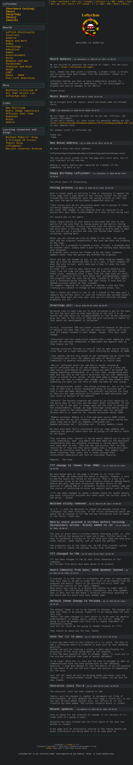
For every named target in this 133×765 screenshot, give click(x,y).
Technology (13, 46)
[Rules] (11, 17)
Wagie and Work (16, 41)
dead (115, 4)
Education (12, 49)
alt (80, 2)
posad (86, 4)
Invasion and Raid (19, 66)
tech (129, 2)
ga (58, 4)
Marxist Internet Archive (24, 148)
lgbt (102, 4)
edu (52, 4)
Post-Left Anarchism (20, 78)
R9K (109, 4)
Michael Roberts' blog (22, 137)
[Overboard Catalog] (20, 8)
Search (10, 122)
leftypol (100, 2)
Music (9, 58)
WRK (113, 2)
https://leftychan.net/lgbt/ (77, 67)
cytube (88, 2)
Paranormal (13, 64)
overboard (63, 2)
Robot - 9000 (15, 75)
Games (9, 52)
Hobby (9, 43)
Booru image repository (22, 111)
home (53, 2)
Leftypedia (13, 146)
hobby (121, 2)
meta (125, 4)
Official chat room (19, 113)
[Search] (12, 20)
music (71, 4)
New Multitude (15, 108)
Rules (9, 119)
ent (64, 4)
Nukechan (12, 116)
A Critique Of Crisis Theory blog (21, 142)
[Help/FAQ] (13, 14)
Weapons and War (17, 61)
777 (79, 4)
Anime (9, 69)
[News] (10, 11)
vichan (69, 745)
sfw (74, 2)
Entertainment (15, 55)
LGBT (9, 72)
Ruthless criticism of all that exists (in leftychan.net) (22, 93)
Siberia (11, 38)
